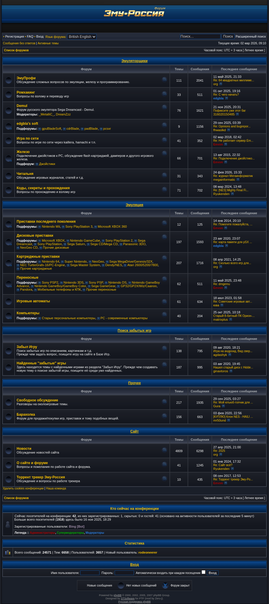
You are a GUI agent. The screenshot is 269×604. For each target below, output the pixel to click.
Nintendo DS (117, 282)
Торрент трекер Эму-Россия (41, 477)
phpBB (117, 595)
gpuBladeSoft (51, 128)
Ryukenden (221, 194)
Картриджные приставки (38, 256)
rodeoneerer (148, 552)
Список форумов (16, 50)
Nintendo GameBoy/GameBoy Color (60, 286)
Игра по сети (28, 138)
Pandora (26, 289)
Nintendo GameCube (85, 240)
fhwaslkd (219, 130)
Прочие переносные (101, 289)
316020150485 (224, 114)
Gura (216, 406)
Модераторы (94, 532)
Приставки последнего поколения (46, 222)
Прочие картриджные (36, 268)
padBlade (91, 128)
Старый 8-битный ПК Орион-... (234, 315)
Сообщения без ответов (19, 43)
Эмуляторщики (134, 61)
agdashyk (220, 355)
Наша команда (56, 488)
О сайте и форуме (32, 463)
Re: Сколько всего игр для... (232, 263)
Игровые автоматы (33, 301)
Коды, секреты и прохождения (43, 188)
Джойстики (47, 164)
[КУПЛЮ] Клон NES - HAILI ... (233, 416)
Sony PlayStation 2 (118, 240)
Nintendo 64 (50, 261)
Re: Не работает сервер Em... (233, 140)
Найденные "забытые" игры (41, 363)
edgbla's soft (27, 124)
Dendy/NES (113, 265)
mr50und (219, 420)
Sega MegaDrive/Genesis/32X (131, 261)
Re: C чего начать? (226, 94)
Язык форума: (55, 36)
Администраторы (42, 532)
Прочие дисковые (56, 247)
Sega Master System (85, 265)
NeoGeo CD (29, 247)
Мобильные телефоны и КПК (59, 289)
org (215, 84)
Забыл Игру (27, 347)
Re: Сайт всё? (223, 465)
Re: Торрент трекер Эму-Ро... (233, 479)
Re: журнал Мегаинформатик (233, 176)
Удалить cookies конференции (23, 488)
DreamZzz (63, 114)
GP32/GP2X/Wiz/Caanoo (138, 286)
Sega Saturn (76, 244)
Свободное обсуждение (37, 400)
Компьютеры (28, 313)
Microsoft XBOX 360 (112, 226)
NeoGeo (98, 261)
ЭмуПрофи (26, 78)
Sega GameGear (103, 286)
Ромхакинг (26, 92)
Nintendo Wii (51, 226)
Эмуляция (134, 205)
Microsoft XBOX (53, 240)
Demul (22, 106)
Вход (39, 36)
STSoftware (127, 598)
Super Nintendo (75, 261)
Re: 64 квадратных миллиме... (233, 80)
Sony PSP (96, 282)
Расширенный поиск (250, 36)
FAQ (30, 36)
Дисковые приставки (35, 235)
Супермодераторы (70, 532)
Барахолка (26, 414)
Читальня (25, 174)
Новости (24, 449)
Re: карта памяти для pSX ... (232, 242)
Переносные (28, 277)
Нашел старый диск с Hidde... (233, 367)
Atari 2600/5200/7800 (142, 265)
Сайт (134, 431)
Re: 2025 (219, 450)
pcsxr (107, 128)
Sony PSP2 (50, 282)
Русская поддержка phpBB (134, 601)
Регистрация (14, 36)
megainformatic (224, 179)
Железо (23, 152)
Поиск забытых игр (134, 331)
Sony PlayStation (49, 244)
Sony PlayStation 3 (78, 226)
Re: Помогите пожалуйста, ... (232, 224)
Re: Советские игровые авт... (232, 301)
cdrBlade (73, 128)
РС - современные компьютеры (124, 318)
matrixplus (220, 319)
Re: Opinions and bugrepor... (232, 126)
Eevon (218, 144)
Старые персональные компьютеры (68, 318)
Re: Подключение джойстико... (234, 158)
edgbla (218, 98)
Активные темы (48, 43)
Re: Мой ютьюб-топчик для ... (233, 402)
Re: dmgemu (221, 284)
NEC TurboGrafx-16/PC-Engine (42, 265)
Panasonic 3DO (134, 244)
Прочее (134, 383)
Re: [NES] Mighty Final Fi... (231, 190)
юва (216, 305)
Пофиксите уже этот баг (229, 110)
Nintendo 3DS (74, 282)
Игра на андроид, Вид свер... (232, 351)
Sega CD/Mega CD (104, 244)
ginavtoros (220, 371)
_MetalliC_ (46, 114)
